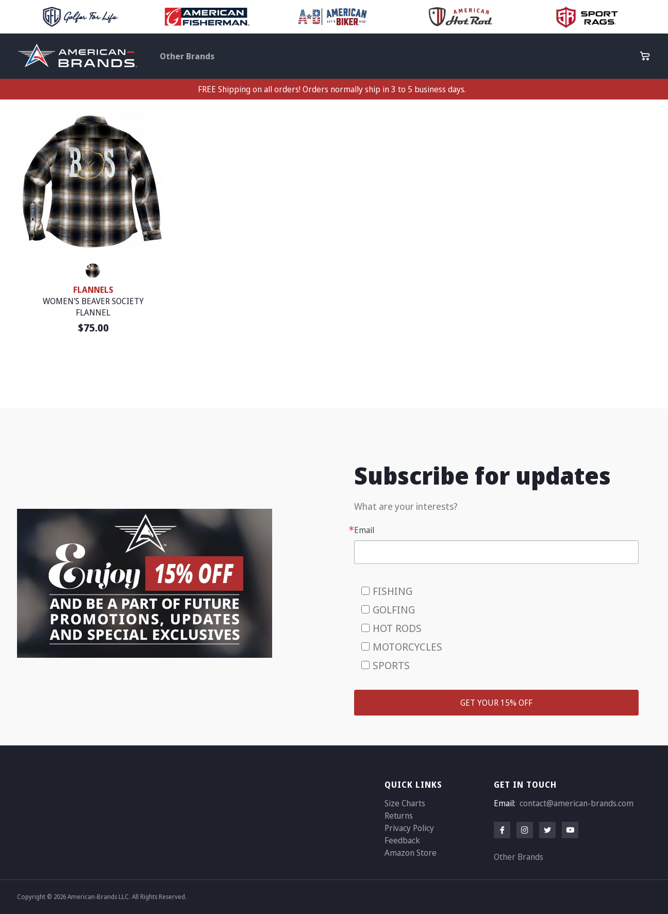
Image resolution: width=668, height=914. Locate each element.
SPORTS (391, 665)
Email (364, 530)
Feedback (402, 840)
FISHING (392, 591)
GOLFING (394, 610)
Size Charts (405, 803)
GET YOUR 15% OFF (496, 702)
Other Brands (187, 56)
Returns (399, 815)
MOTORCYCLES (407, 647)
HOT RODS (397, 628)
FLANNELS (93, 289)
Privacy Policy (409, 828)
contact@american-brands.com (576, 803)
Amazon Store (411, 852)
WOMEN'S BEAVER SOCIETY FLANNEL (93, 306)
